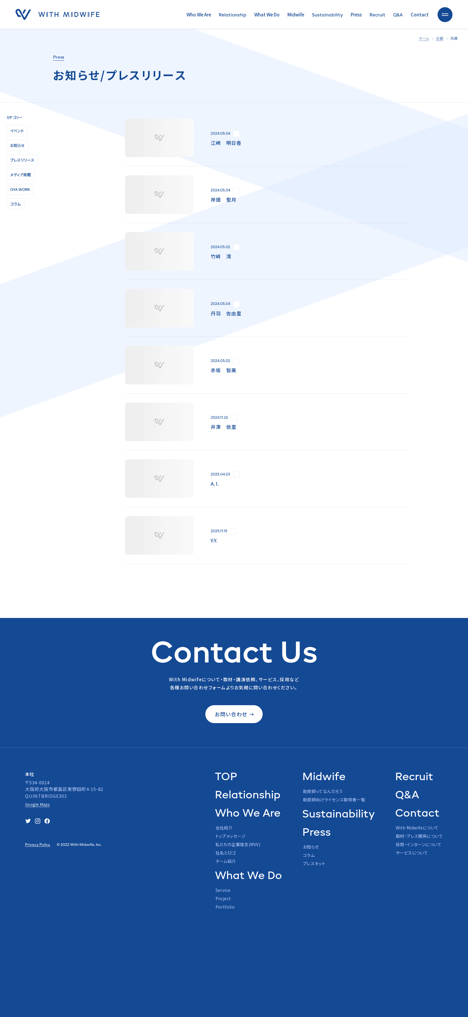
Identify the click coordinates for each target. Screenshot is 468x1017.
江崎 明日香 (226, 142)
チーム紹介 (225, 861)
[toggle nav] (445, 14)
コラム (309, 855)
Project (223, 898)
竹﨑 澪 (221, 256)
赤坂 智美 (223, 370)
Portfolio (225, 907)
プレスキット (314, 863)
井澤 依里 (223, 426)
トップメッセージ (230, 836)
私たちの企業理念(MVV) (237, 844)
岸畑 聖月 (223, 199)
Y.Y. (214, 540)
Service (223, 890)
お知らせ (311, 847)
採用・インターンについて (418, 844)
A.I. (215, 483)
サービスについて (412, 853)
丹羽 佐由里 (226, 313)
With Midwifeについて (417, 828)
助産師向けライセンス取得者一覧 (334, 800)
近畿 (439, 38)
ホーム (424, 38)
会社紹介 (224, 828)
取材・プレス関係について (419, 836)
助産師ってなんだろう (323, 791)
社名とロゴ (225, 853)
